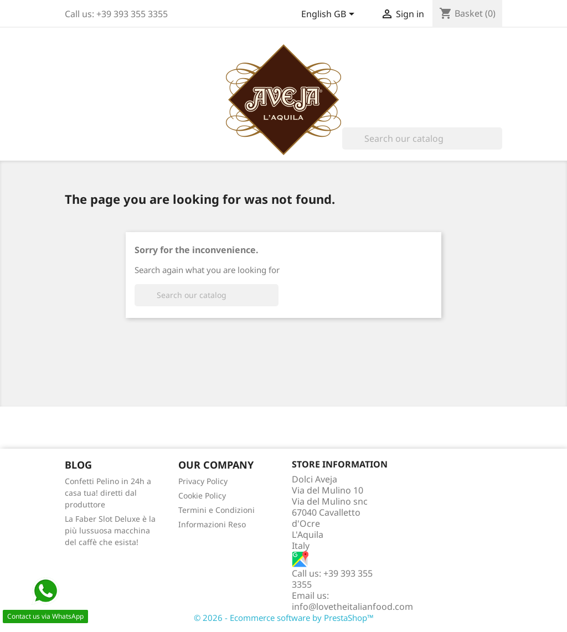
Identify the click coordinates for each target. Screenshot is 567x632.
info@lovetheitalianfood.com (352, 606)
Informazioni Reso (212, 524)
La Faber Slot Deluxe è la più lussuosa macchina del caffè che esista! (110, 530)
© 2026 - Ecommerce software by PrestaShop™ (284, 617)
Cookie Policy (202, 495)
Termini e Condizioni (216, 510)
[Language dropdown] (329, 15)
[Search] (422, 138)
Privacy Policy (203, 481)
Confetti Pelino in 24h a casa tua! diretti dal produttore (108, 493)
